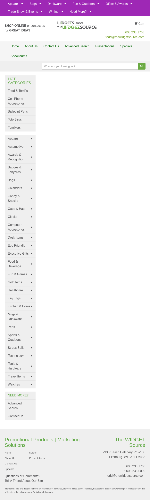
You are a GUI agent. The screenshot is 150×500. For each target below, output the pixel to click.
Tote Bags (15, 119)
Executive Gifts (18, 253)
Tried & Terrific (18, 90)
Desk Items (15, 237)
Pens (11, 327)
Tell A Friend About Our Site (24, 480)
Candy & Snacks (14, 198)
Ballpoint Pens (18, 111)
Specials (126, 46)
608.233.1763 (134, 32)
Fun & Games (17, 274)
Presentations (104, 46)
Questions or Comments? (22, 476)
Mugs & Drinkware (15, 317)
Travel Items (16, 376)
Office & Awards (117, 3)
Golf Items (15, 282)
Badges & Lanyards (14, 170)
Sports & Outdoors (14, 337)
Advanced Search (77, 46)
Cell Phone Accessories (16, 101)
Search (33, 452)
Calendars (15, 188)
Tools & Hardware (14, 366)
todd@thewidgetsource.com (124, 37)
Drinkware (55, 3)
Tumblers (14, 127)
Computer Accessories (16, 227)
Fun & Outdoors (84, 3)
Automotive (15, 146)
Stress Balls (16, 347)
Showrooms (19, 56)
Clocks (12, 216)
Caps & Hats (16, 208)
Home (15, 46)
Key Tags (14, 298)
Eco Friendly (16, 245)
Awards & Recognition (16, 157)
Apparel (13, 3)
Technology (16, 355)
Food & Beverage (14, 264)
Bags (33, 3)
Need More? (78, 11)
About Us (31, 46)
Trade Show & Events (23, 11)
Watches (14, 384)
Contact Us (51, 46)
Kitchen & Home (19, 306)
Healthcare (15, 290)
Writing (54, 11)
